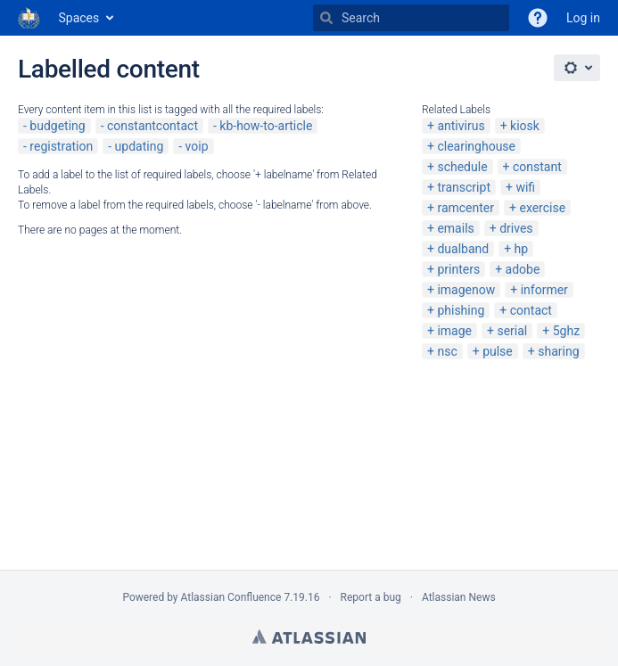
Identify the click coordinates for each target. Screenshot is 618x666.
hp (522, 249)
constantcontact (152, 126)
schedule (462, 167)
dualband (463, 249)
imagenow (466, 290)
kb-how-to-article (265, 126)
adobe (523, 269)
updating (139, 146)
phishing (460, 310)
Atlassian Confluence (231, 597)
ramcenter (465, 208)
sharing (558, 351)
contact (531, 310)
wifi (525, 187)
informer (544, 290)
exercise (542, 208)
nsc (447, 351)
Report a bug (371, 597)
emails (455, 228)
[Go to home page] (29, 18)
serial (512, 331)
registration (61, 146)
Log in (583, 18)
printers (458, 269)
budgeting (57, 126)
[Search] (326, 18)
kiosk (525, 126)
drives (515, 228)
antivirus (460, 126)
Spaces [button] (79, 18)
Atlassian (309, 636)
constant (537, 167)
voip (197, 146)
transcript (463, 187)
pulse (497, 351)
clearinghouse (476, 146)
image (454, 331)
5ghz (566, 331)
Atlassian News (459, 597)
